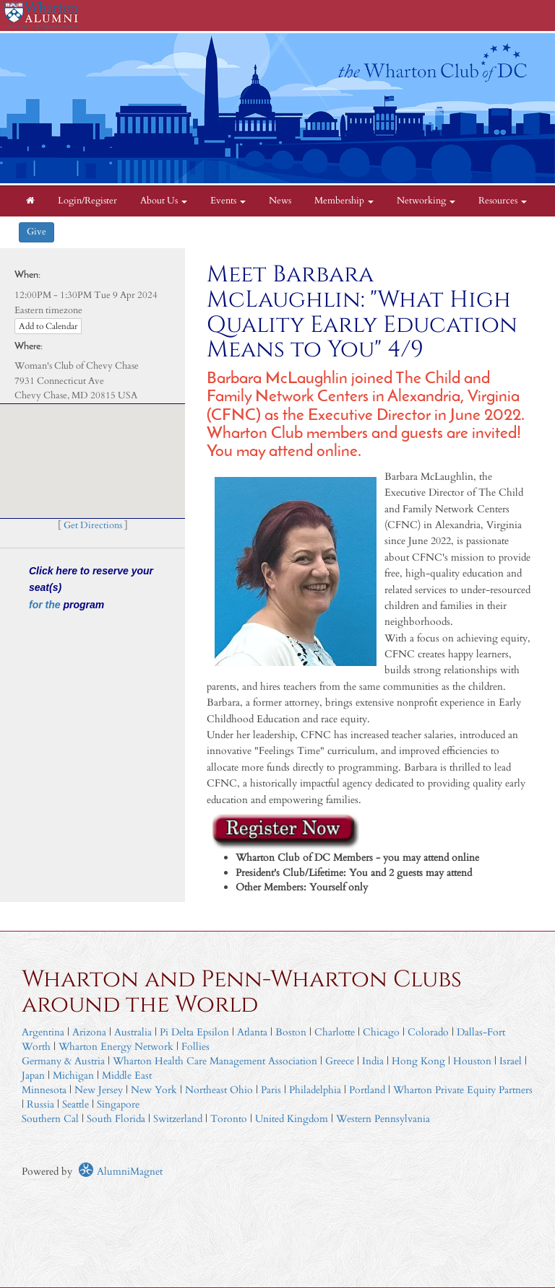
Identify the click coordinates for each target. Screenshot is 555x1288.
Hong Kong (418, 1061)
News (280, 201)
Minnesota (44, 1090)
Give (36, 232)
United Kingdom (291, 1119)
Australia (133, 1032)
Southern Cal (50, 1119)
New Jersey (100, 1090)
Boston (290, 1032)
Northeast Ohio (219, 1090)
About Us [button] (163, 201)
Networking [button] (426, 201)
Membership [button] (344, 201)
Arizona (89, 1032)
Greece (339, 1061)
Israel (510, 1061)
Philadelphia (315, 1090)
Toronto (228, 1119)
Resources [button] (502, 201)
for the (46, 604)
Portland (367, 1090)
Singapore (118, 1104)
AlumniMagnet (120, 1171)
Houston (472, 1061)
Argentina (43, 1032)
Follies (195, 1046)
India (373, 1061)
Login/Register (87, 201)
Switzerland (177, 1119)
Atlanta (252, 1032)
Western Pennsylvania (383, 1119)
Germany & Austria (63, 1061)
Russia (40, 1104)
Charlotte (334, 1032)
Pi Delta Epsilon (194, 1032)
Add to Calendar (48, 326)
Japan (33, 1075)
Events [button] (228, 201)
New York (154, 1090)
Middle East (127, 1075)
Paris (271, 1090)
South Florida (116, 1119)
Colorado (428, 1032)
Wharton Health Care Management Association (215, 1061)
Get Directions (93, 526)
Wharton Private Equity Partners (463, 1090)
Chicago (381, 1032)
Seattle (75, 1104)
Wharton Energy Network (116, 1046)
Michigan (73, 1075)
